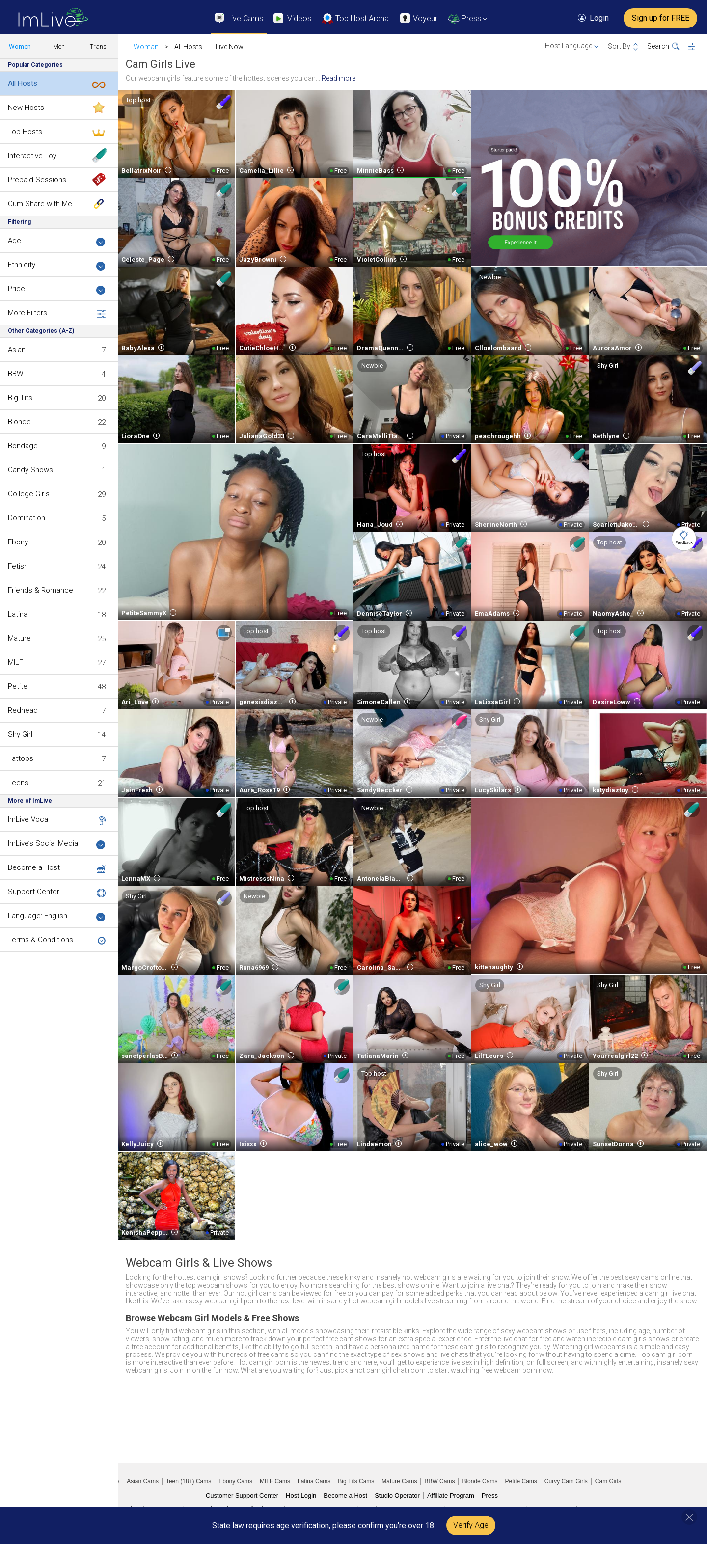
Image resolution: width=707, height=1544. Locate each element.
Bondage (23, 445)
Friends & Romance (40, 590)
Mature (19, 638)
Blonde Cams (479, 1481)
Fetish (18, 566)
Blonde (19, 421)
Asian (17, 349)
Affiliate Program (450, 1495)
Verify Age (471, 1525)
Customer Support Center (242, 1495)
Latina (17, 614)
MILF (15, 662)
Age (57, 241)
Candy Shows (30, 469)
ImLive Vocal (29, 819)
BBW (15, 373)
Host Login (301, 1495)
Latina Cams (314, 1481)
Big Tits (20, 397)
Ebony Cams (235, 1481)
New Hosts (26, 107)
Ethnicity (57, 265)
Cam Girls (608, 1481)
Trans (98, 46)
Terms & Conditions (40, 939)
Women (20, 46)
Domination (26, 518)
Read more (338, 78)
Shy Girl (20, 734)
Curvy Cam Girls (566, 1481)
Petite (17, 686)
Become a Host (34, 867)
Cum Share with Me (40, 203)
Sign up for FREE (660, 18)
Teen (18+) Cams (188, 1481)
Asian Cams (143, 1481)
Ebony (18, 542)
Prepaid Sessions (37, 179)
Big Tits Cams (356, 1481)
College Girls (29, 493)
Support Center (33, 891)
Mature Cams (399, 1481)
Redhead (23, 710)
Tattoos (20, 758)
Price (57, 289)
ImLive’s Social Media (57, 844)
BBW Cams (439, 1481)
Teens (18, 782)
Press (490, 1495)
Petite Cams (521, 1481)
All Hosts (22, 83)
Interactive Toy (32, 155)
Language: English (57, 916)
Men (59, 46)
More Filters (57, 313)
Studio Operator (397, 1495)
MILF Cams (275, 1481)
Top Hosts (25, 131)
